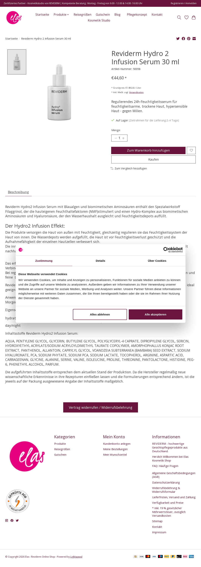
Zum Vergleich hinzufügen (129, 170)
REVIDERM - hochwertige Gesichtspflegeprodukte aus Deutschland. (170, 450)
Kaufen (153, 161)
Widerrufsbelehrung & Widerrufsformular (166, 492)
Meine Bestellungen (115, 452)
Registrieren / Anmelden (183, 3)
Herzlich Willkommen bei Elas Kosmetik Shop (170, 461)
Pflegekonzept (137, 15)
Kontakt (157, 15)
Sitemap (157, 524)
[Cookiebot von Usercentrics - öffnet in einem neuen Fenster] (166, 250)
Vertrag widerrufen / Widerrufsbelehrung (100, 410)
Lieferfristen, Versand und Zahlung (174, 500)
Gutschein (103, 15)
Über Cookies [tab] (157, 260)
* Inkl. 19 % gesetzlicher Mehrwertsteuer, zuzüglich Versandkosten (169, 514)
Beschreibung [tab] (18, 194)
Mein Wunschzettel (115, 457)
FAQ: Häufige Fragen (165, 469)
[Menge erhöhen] (123, 138)
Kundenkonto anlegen (116, 446)
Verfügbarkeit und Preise (167, 505)
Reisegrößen (82, 15)
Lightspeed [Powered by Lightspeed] (76, 559)
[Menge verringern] (115, 138)
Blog (117, 15)
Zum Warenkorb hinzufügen (148, 151)
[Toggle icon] (179, 17)
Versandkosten (136, 92)
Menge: (116, 130)
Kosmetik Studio (99, 20)
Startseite (42, 15)
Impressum (159, 535)
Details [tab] (100, 260)
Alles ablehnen (100, 314)
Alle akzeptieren (155, 314)
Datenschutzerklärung (166, 485)
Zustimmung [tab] (43, 260)
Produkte (60, 446)
